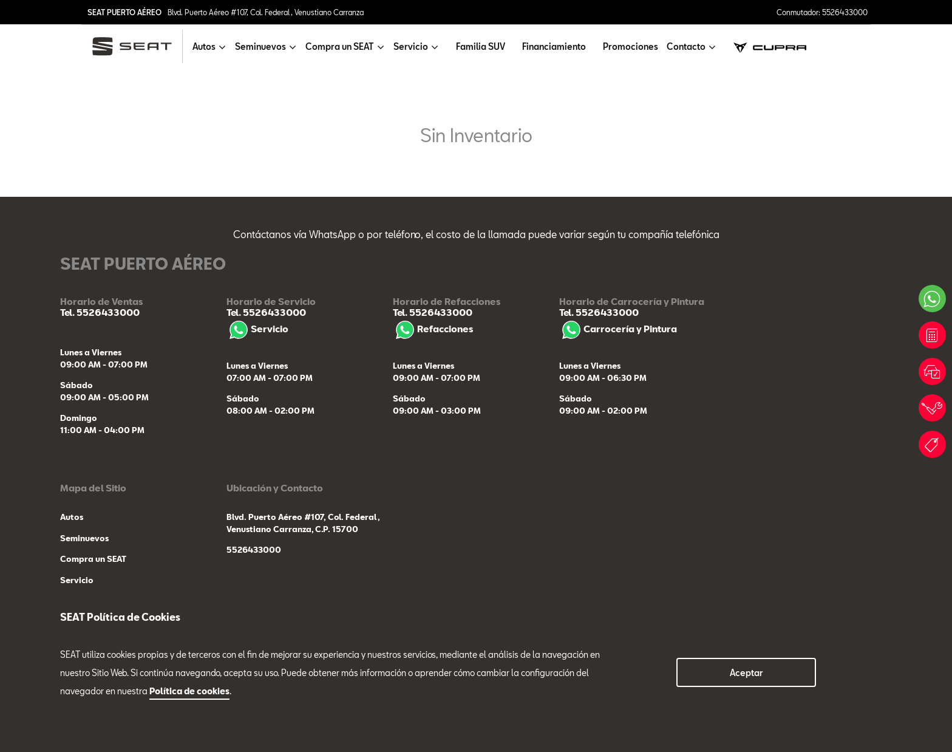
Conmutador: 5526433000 (822, 12)
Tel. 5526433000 (100, 312)
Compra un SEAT (93, 559)
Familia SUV (480, 46)
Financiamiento (554, 46)
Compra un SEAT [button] (339, 46)
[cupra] (770, 46)
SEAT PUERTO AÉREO (124, 12)
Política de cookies (189, 691)
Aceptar (746, 673)
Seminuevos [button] (260, 46)
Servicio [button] (410, 46)
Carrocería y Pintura (618, 328)
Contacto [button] (686, 46)
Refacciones (433, 328)
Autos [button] (204, 46)
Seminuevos (84, 538)
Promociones (630, 46)
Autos (71, 517)
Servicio (257, 328)
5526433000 (253, 550)
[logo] (137, 46)
